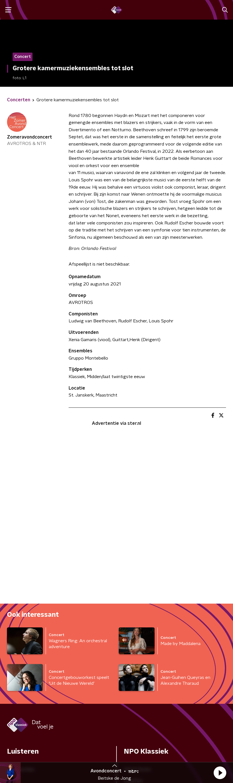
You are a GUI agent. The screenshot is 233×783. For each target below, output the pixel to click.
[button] (220, 773)
